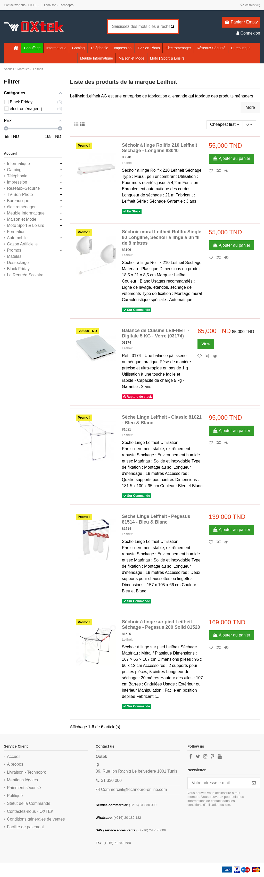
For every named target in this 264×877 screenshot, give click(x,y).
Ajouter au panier (231, 158)
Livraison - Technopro (59, 5)
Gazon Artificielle (22, 244)
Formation (16, 231)
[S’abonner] (254, 783)
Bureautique (18, 200)
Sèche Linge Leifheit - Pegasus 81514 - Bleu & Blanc (156, 519)
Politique (15, 795)
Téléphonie (17, 176)
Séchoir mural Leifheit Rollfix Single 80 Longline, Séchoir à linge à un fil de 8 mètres (161, 237)
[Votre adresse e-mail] (218, 783)
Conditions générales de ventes (36, 819)
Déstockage (18, 262)
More (250, 107)
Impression (17, 182)
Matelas (14, 256)
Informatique (18, 163)
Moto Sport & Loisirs (25, 225)
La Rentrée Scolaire (25, 275)
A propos (15, 764)
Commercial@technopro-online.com (134, 789)
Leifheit (127, 163)
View (205, 344)
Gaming (14, 170)
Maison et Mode (21, 219)
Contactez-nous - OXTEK (22, 5)
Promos (14, 250)
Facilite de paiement (25, 827)
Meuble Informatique (26, 213)
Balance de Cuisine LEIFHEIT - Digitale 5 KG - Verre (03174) (155, 333)
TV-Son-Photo (20, 194)
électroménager (21, 207)
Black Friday (18, 269)
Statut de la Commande (28, 803)
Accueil (10, 153)
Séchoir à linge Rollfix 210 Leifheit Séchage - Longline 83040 (159, 148)
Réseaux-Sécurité (23, 188)
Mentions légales (22, 780)
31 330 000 (111, 780)
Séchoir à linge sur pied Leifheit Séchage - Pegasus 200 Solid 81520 (161, 624)
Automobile (17, 238)
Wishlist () (250, 5)
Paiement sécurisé (24, 787)
